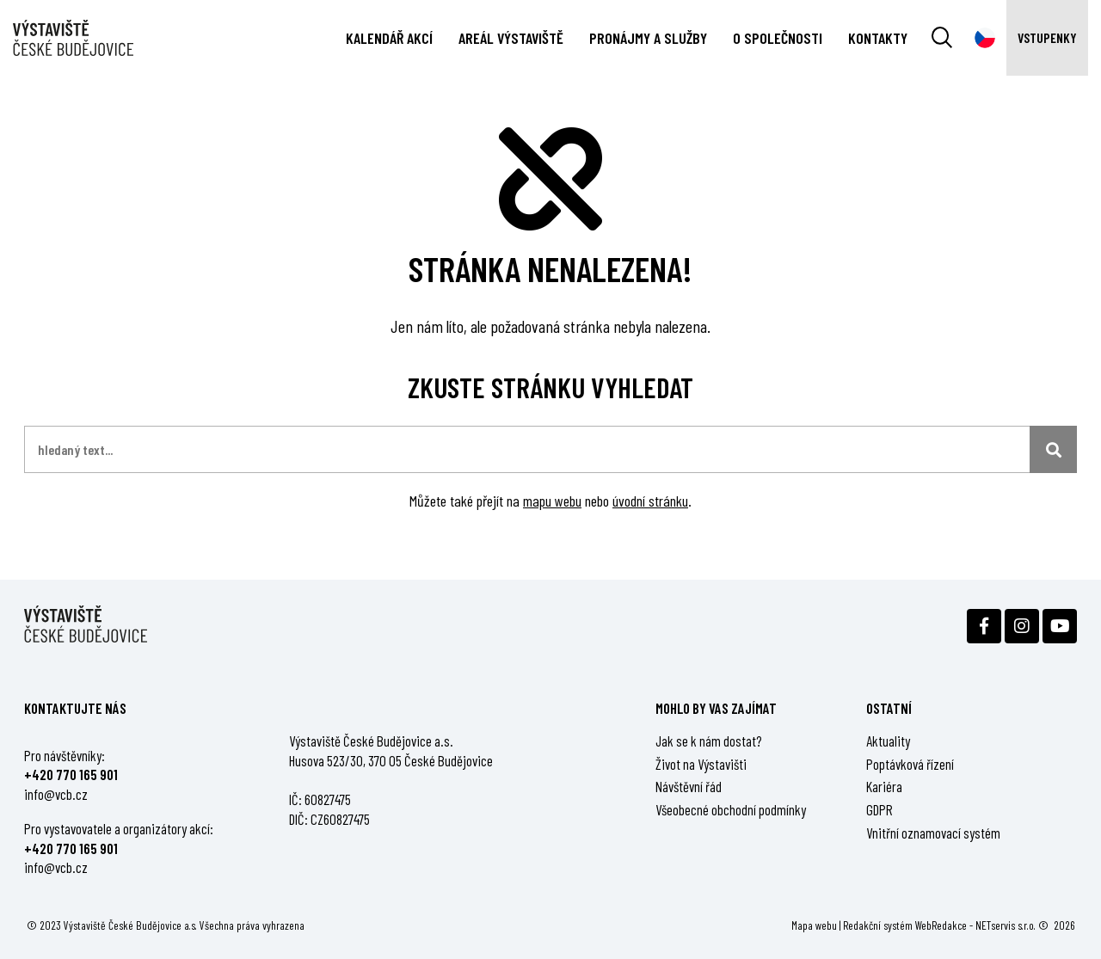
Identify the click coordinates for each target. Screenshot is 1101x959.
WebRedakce (941, 925)
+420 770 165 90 (69, 774)
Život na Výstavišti (701, 763)
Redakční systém (878, 925)
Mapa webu (814, 925)
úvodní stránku (650, 500)
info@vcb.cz (56, 793)
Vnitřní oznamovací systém (933, 832)
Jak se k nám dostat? (708, 740)
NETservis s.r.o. (1005, 925)
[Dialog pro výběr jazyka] (984, 38)
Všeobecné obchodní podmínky (730, 809)
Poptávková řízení (910, 763)
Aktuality (888, 740)
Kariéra (884, 786)
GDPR (879, 809)
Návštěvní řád (688, 786)
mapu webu (552, 500)
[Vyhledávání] (941, 38)
